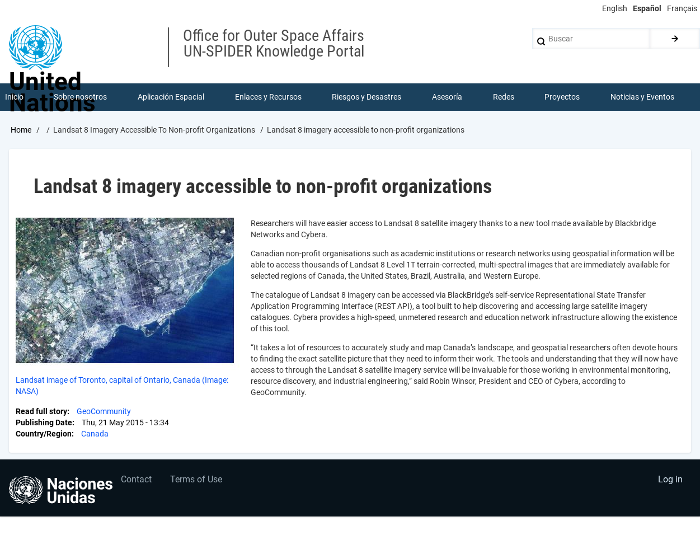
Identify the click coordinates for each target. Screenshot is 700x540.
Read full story (41, 411)
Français (682, 8)
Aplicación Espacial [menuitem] (171, 97)
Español (647, 8)
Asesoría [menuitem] (447, 97)
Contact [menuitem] (136, 481)
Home (21, 130)
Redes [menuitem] (503, 97)
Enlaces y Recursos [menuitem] (268, 97)
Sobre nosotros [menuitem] (80, 97)
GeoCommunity (104, 411)
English (614, 8)
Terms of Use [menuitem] (198, 481)
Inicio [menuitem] (14, 97)
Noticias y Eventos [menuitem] (642, 97)
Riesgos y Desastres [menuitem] (367, 97)
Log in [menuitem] (669, 481)
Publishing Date (44, 423)
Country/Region (44, 434)
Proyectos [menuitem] (562, 97)
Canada (95, 434)
